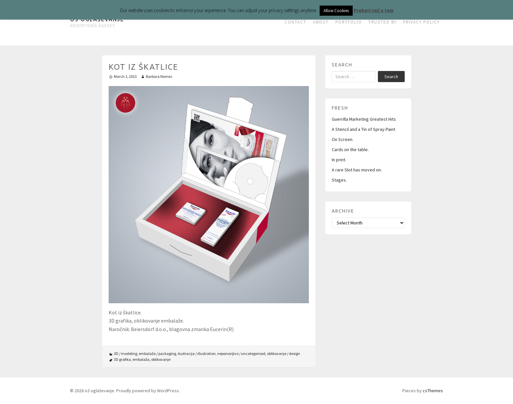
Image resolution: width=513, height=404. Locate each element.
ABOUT (321, 22)
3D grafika (122, 359)
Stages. (339, 180)
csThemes (433, 391)
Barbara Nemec (159, 76)
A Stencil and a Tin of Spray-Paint (363, 129)
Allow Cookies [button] (336, 10)
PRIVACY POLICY (421, 22)
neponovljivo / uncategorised (241, 353)
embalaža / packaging (157, 353)
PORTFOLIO (348, 22)
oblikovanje (160, 359)
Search (391, 76)
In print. (339, 160)
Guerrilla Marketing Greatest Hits (364, 119)
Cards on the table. (350, 149)
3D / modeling (125, 353)
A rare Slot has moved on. (357, 170)
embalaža (141, 359)
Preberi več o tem (374, 10)
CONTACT (296, 22)
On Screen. (342, 139)
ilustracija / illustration (197, 353)
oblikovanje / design (283, 353)
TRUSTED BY (382, 22)
